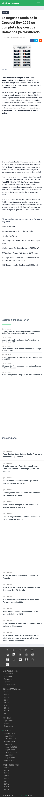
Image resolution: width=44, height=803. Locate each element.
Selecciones (8, 726)
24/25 (6, 773)
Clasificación (8, 673)
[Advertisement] (21, 137)
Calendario (8, 679)
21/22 (6, 781)
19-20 (6, 708)
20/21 (6, 784)
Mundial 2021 (9, 755)
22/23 (6, 778)
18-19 (6, 711)
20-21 (6, 705)
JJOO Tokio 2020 (10, 752)
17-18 (6, 713)
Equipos (7, 682)
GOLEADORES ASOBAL (11, 689)
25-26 (6, 692)
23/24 (6, 776)
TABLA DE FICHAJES (10, 765)
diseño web (24, 795)
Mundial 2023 (9, 744)
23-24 (6, 697)
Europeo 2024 (9, 741)
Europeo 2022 (9, 749)
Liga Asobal (8, 721)
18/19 (6, 789)
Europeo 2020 (9, 758)
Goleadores (8, 676)
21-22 (6, 702)
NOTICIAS (6, 718)
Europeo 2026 (9, 733)
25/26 (6, 770)
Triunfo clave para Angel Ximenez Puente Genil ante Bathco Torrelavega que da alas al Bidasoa (21, 332)
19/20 (6, 786)
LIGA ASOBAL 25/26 (10, 671)
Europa (6, 723)
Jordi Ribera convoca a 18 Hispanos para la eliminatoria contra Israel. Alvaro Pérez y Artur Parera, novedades (21, 638)
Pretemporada (9, 684)
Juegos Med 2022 (10, 747)
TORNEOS (6, 730)
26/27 (6, 768)
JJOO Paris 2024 (10, 739)
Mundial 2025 (9, 736)
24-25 (6, 694)
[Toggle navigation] (39, 3)
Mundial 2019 (9, 760)
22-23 (6, 700)
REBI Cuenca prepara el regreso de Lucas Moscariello (22, 375)
